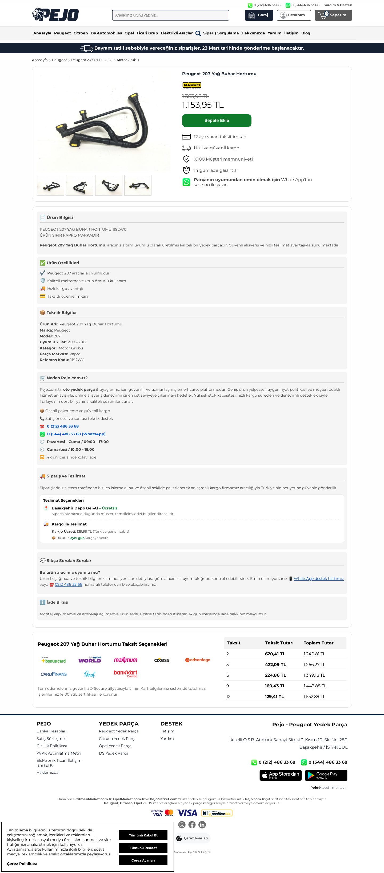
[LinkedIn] (202, 825)
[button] (192, 838)
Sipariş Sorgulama (217, 33)
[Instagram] (182, 825)
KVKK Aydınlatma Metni (59, 753)
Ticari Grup (147, 33)
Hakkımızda (253, 33)
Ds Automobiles (106, 33)
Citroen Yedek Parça (118, 738)
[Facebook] (192, 825)
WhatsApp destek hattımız (319, 578)
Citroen (81, 33)
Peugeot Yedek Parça (119, 731)
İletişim (291, 33)
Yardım (275, 33)
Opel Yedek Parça (115, 746)
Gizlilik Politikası (52, 746)
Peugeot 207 (92, 60)
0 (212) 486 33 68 (63, 426)
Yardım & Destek (338, 5)
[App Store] (280, 775)
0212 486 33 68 (68, 584)
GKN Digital (202, 852)
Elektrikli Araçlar (177, 33)
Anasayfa (42, 33)
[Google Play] (326, 775)
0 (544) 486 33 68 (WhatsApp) (76, 434)
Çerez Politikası (22, 863)
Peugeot (62, 33)
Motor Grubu (128, 60)
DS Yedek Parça (113, 753)
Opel (129, 33)
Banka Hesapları (52, 731)
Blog (305, 33)
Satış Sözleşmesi (52, 738)
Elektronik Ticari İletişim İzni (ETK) (59, 763)
